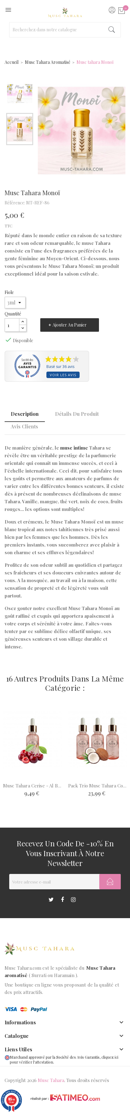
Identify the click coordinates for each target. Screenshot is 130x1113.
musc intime (74, 448)
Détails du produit (77, 414)
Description (25, 414)
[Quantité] (12, 325)
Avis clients (24, 426)
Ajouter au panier (70, 325)
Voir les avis (63, 375)
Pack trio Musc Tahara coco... (97, 786)
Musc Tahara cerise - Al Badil (32, 786)
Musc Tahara (51, 1080)
